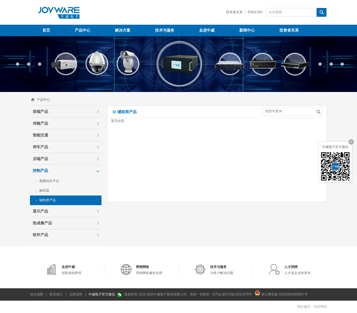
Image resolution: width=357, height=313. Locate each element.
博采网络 (320, 307)
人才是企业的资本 (297, 270)
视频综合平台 (49, 181)
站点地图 (36, 294)
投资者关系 (234, 12)
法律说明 (75, 294)
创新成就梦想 (71, 270)
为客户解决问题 (221, 270)
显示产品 (40, 211)
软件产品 (40, 235)
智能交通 (40, 135)
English (255, 12)
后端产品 (40, 158)
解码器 (44, 190)
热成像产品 (42, 223)
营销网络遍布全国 (149, 270)
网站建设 (304, 307)
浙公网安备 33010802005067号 (281, 292)
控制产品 (40, 170)
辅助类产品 (47, 200)
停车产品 (40, 147)
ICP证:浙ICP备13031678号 (232, 294)
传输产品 (40, 123)
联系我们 (56, 294)
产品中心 (43, 100)
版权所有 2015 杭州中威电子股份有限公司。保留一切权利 (166, 294)
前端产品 (40, 111)
